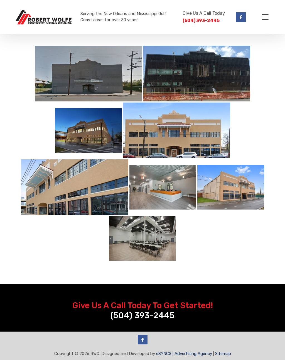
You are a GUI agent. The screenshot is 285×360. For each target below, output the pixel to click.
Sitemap (223, 353)
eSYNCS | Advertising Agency (184, 353)
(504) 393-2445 (201, 20)
